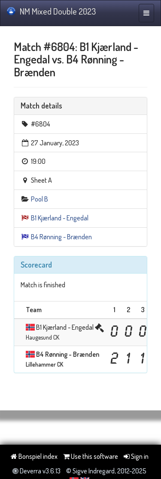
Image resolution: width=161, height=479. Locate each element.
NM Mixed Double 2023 (51, 11)
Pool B (39, 199)
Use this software (90, 456)
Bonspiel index (34, 456)
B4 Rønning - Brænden (61, 236)
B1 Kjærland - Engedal (59, 218)
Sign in (136, 456)
